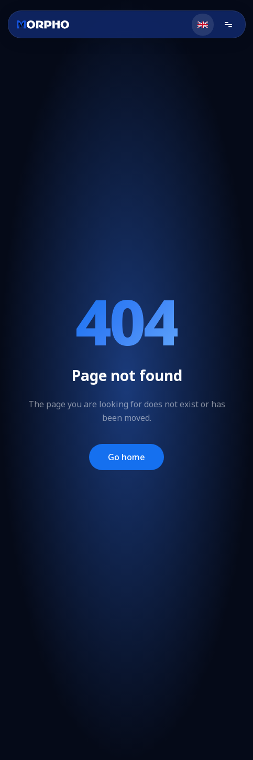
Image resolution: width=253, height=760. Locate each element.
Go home (126, 457)
